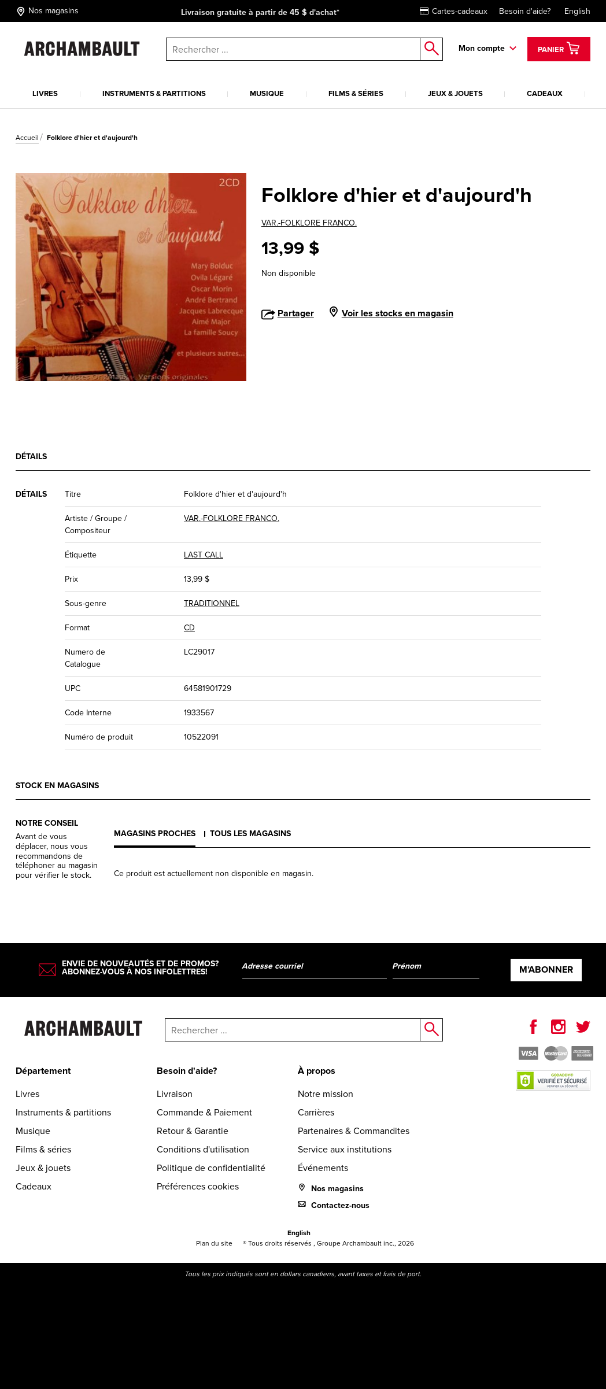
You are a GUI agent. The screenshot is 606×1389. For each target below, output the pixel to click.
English (577, 11)
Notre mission (325, 1093)
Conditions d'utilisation (203, 1149)
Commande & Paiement (204, 1112)
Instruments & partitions (154, 93)
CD (189, 628)
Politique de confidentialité (211, 1167)
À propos (316, 1070)
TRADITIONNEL (211, 603)
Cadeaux (545, 93)
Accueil (27, 137)
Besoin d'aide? (524, 11)
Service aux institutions (344, 1149)
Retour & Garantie (192, 1130)
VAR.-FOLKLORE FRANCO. (309, 223)
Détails (31, 456)
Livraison (175, 1093)
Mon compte (482, 48)
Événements (323, 1167)
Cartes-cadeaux (453, 11)
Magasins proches (154, 834)
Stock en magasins (57, 786)
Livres (45, 93)
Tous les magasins (250, 834)
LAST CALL (203, 555)
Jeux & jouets (455, 93)
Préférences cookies (198, 1186)
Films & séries (355, 93)
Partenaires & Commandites (353, 1130)
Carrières (316, 1112)
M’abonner (546, 969)
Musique (267, 93)
